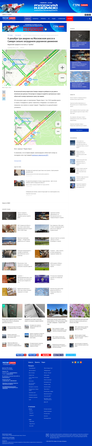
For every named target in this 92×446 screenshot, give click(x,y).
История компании (48, 409)
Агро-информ (46, 377)
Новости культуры (47, 379)
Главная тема (31, 375)
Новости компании (48, 411)
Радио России (32, 423)
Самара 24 (31, 415)
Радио (53, 18)
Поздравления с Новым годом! (33, 390)
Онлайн (70, 18)
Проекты (43, 18)
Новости (27, 18)
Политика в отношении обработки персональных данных (10, 384)
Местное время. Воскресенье (32, 384)
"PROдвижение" (47, 370)
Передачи (31, 365)
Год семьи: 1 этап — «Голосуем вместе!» (48, 399)
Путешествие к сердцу (48, 391)
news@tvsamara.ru (13, 372)
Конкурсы (35, 18)
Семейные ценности (33, 395)
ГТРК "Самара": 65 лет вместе (33, 378)
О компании (61, 18)
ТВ (48, 18)
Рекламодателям (47, 418)
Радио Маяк (31, 421)
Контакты (46, 415)
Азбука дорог (46, 375)
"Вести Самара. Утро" (48, 368)
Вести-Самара (32, 372)
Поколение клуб (32, 392)
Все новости (79, 120)
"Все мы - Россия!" (47, 372)
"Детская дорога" (32, 370)
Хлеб (30, 399)
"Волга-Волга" (47, 389)
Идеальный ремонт (48, 393)
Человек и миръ (47, 384)
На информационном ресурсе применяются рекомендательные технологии (10, 387)
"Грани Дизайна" (32, 368)
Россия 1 (31, 410)
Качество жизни (47, 386)
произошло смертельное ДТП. (40, 155)
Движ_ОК (46, 401)
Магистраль (31, 381)
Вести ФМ (31, 425)
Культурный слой (47, 382)
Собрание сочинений (33, 397)
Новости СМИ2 (6, 203)
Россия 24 (31, 413)
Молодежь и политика (33, 386)
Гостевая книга (47, 413)
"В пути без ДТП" (47, 396)
